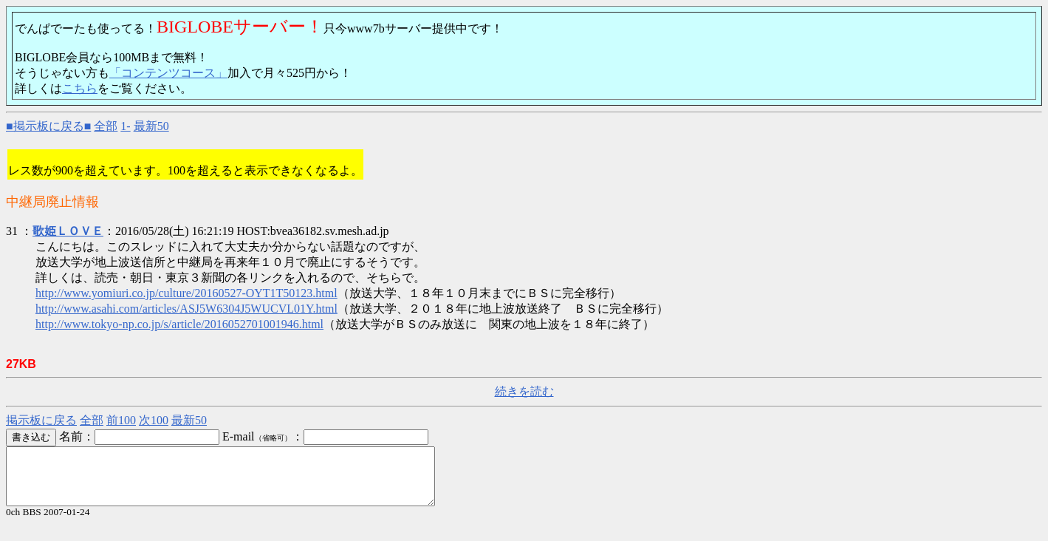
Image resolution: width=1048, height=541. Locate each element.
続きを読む (524, 391)
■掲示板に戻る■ (48, 126)
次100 (153, 420)
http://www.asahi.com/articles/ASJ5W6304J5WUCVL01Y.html (186, 308)
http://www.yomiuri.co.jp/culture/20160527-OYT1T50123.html (186, 293)
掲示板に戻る (41, 420)
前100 (121, 420)
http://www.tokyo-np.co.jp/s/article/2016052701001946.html (179, 324)
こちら (79, 88)
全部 (105, 126)
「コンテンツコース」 (168, 73)
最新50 (151, 126)
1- (125, 126)
